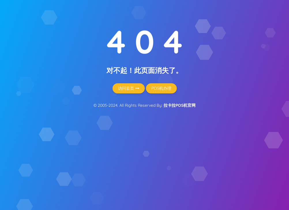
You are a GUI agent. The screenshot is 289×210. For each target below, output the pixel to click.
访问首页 (128, 88)
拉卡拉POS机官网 (180, 105)
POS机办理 (161, 88)
